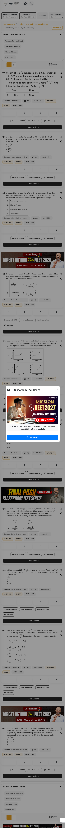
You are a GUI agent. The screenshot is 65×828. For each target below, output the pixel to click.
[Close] (57, 389)
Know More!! (32, 437)
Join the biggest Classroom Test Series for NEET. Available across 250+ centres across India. (32, 427)
